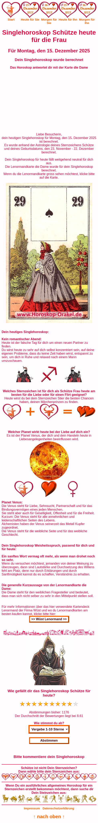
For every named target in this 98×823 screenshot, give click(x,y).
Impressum (32, 808)
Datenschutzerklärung (58, 808)
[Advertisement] (49, 101)
